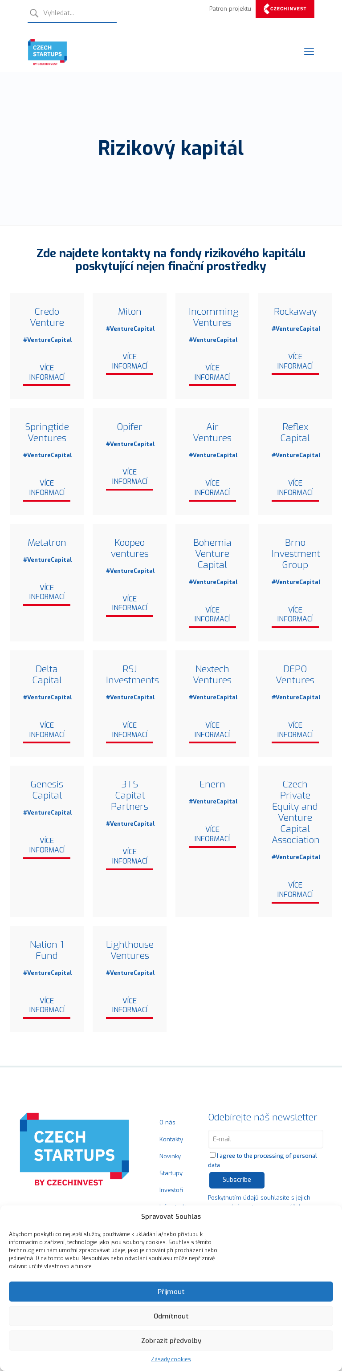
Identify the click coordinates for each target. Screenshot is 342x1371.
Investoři (171, 1192)
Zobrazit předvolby (171, 1340)
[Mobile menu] (309, 51)
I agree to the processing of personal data (262, 1162)
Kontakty (171, 1141)
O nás (167, 1124)
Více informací (47, 373)
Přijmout (171, 1291)
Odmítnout (171, 1316)
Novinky (170, 1158)
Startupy (171, 1175)
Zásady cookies (171, 1359)
